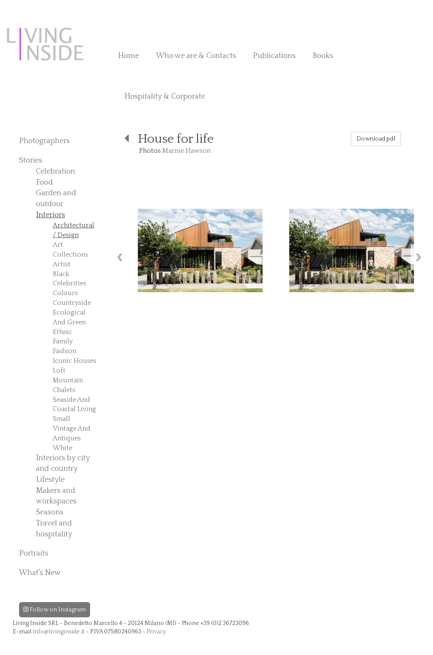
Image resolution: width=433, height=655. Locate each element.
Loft (59, 370)
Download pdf (375, 138)
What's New (40, 573)
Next (419, 257)
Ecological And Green (69, 317)
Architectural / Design (73, 230)
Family (63, 341)
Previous (120, 257)
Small (61, 419)
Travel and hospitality (54, 529)
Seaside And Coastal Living (74, 404)
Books (322, 56)
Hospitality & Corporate (164, 96)
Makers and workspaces (56, 496)
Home (128, 56)
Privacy (156, 631)
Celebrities (69, 283)
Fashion (64, 351)
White (62, 448)
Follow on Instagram (54, 609)
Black (61, 274)
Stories (30, 160)
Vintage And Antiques (71, 433)
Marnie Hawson (186, 151)
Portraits (33, 553)
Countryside (72, 303)
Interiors (50, 215)
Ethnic (62, 332)
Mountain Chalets (68, 385)
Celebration (55, 171)
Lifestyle (50, 479)
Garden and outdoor (56, 198)
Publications (274, 56)
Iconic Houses (74, 361)
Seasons (49, 512)
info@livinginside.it (59, 631)
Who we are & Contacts (196, 56)
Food (44, 182)
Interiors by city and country (63, 463)
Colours (65, 293)
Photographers (44, 141)
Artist (62, 264)
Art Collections (70, 249)
